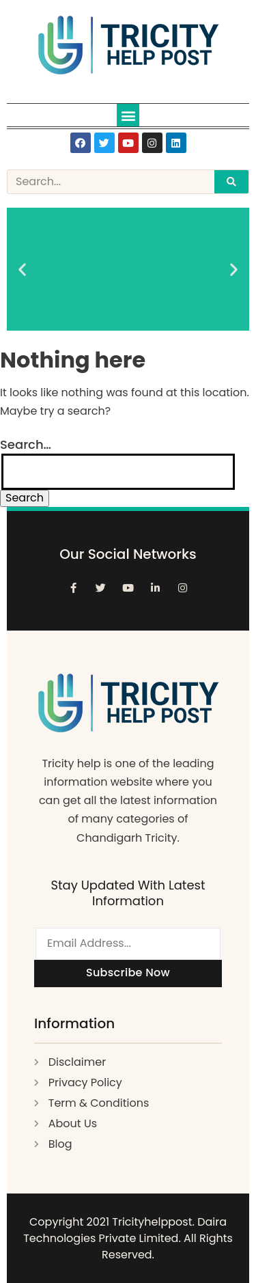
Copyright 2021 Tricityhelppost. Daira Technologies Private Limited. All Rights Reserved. (128, 1238)
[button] (128, 115)
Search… (25, 444)
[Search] (231, 181)
